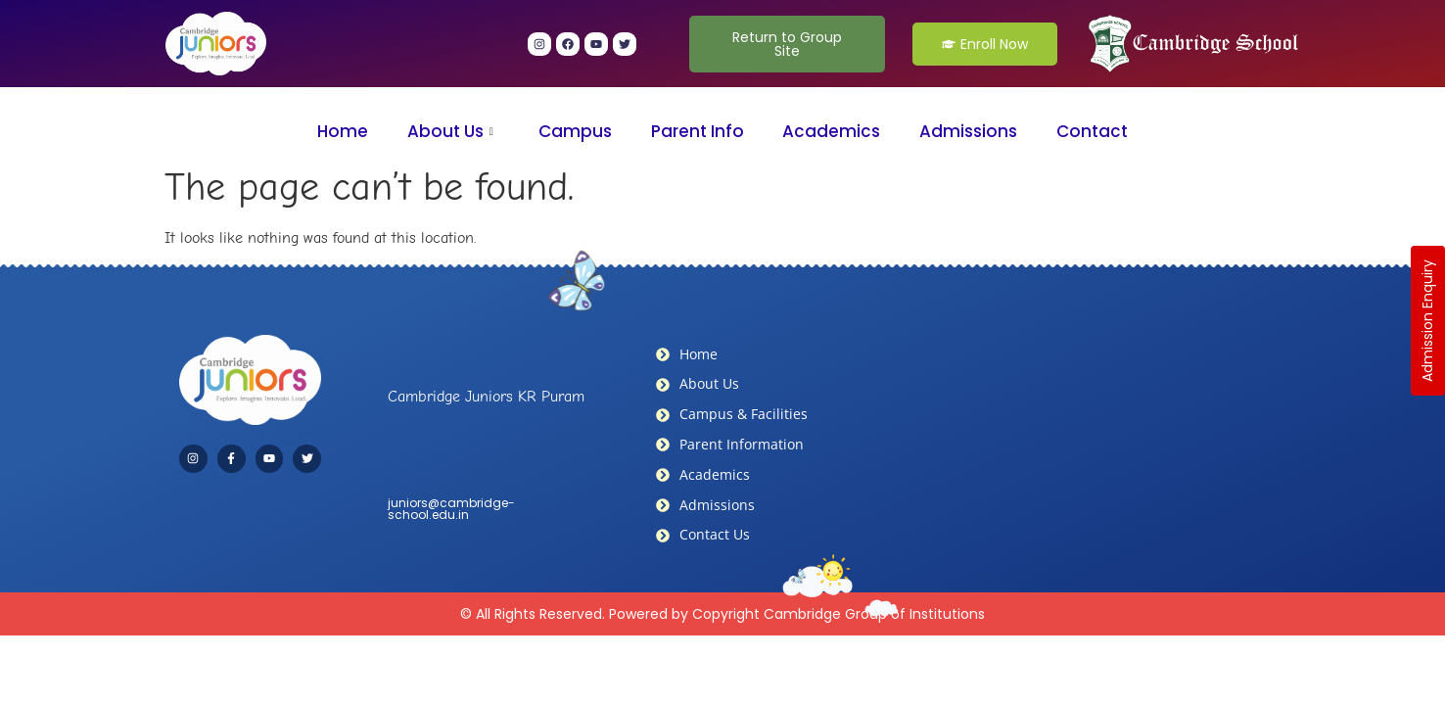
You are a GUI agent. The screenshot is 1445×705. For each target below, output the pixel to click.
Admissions (969, 131)
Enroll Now (985, 44)
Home (341, 131)
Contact (1093, 131)
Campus (575, 131)
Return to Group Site (787, 44)
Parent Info (697, 131)
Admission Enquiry (1427, 320)
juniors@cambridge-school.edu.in (451, 508)
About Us (449, 131)
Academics (832, 131)
